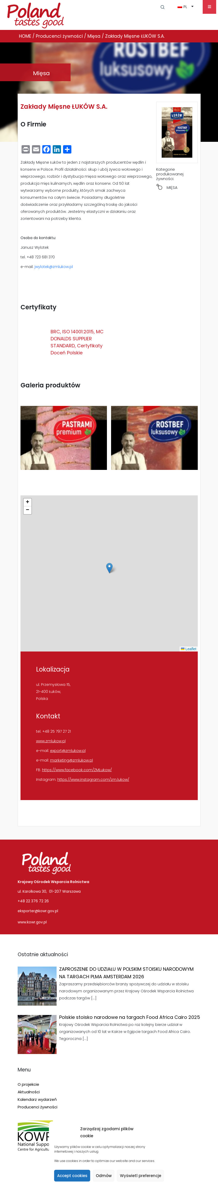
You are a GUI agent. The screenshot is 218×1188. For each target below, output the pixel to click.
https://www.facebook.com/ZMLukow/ (77, 769)
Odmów (104, 1175)
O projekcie (28, 1084)
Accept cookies (72, 1175)
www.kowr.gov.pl (32, 922)
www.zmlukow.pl (51, 741)
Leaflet (188, 649)
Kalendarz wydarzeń (37, 1099)
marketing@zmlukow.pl (71, 760)
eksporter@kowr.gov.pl (38, 911)
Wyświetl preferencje (140, 1175)
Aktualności (29, 1092)
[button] (109, 568)
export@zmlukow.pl (68, 750)
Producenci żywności (37, 1107)
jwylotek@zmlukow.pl (54, 266)
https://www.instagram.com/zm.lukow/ (93, 779)
